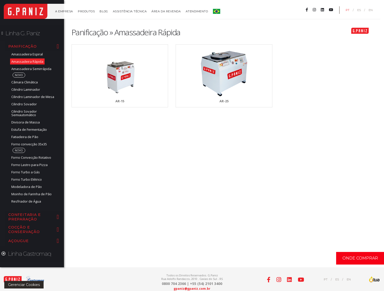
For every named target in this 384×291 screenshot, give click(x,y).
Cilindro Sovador (24, 104)
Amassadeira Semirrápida (31, 69)
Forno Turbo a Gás (25, 172)
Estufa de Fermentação (29, 129)
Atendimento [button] (197, 11)
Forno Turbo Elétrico (26, 179)
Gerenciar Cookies (24, 284)
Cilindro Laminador (25, 89)
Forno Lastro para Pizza (29, 165)
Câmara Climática (24, 82)
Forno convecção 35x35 (29, 144)
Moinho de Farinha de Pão (31, 194)
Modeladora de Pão (26, 186)
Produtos (86, 11)
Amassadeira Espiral (27, 54)
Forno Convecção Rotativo (31, 157)
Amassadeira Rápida (27, 61)
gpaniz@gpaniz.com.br (192, 288)
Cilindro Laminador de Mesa (32, 96)
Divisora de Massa (25, 122)
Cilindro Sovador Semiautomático (24, 113)
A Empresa (64, 11)
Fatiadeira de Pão (24, 137)
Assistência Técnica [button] (130, 11)
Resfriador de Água (26, 201)
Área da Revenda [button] (166, 11)
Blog (104, 11)
